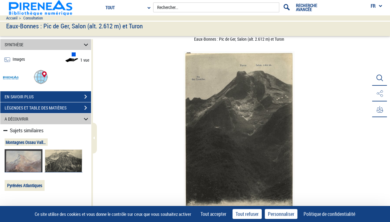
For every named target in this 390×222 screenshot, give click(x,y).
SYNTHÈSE (47, 44)
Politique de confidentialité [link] (329, 214)
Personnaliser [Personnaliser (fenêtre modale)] (281, 214)
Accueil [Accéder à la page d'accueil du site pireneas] (12, 18)
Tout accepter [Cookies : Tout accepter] (213, 214)
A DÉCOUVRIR (47, 118)
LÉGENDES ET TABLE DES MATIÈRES (48, 108)
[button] (41, 77)
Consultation (33, 18)
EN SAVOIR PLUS (48, 96)
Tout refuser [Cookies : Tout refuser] (247, 214)
